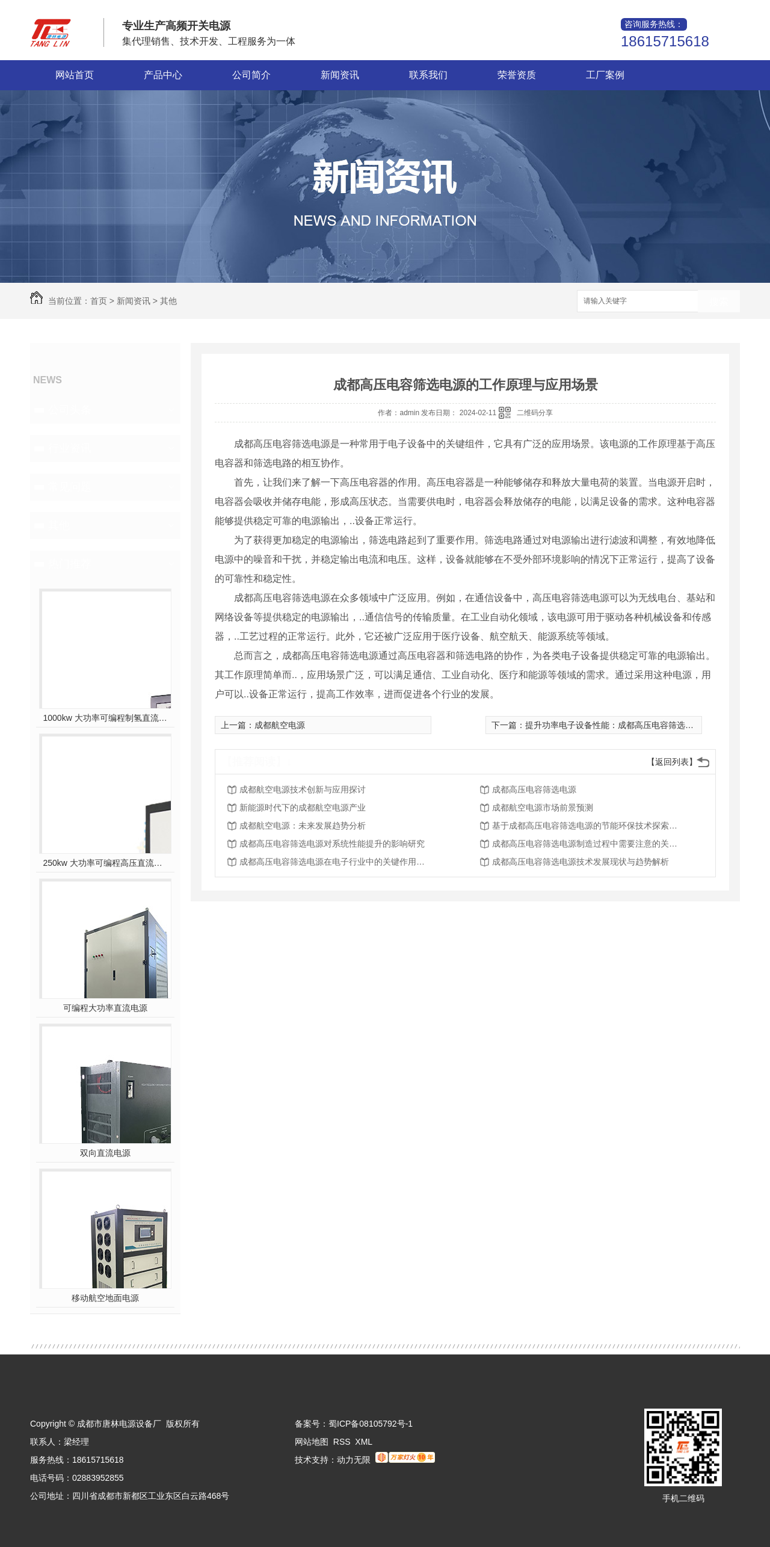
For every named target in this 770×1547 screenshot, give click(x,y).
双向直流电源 (105, 1153)
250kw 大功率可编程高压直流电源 (105, 863)
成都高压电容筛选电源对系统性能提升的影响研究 (332, 843)
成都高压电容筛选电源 (534, 789)
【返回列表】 (672, 762)
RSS (342, 1442)
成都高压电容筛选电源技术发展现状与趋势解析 (580, 861)
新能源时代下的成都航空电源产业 (302, 807)
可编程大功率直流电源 (105, 1008)
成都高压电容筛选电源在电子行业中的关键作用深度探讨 (335, 861)
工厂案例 (605, 75)
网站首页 (74, 75)
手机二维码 (683, 1498)
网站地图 (311, 1442)
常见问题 (69, 487)
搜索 (718, 302)
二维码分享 (535, 413)
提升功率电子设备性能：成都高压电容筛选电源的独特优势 (634, 725)
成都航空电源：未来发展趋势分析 (302, 825)
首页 (98, 301)
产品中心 (163, 75)
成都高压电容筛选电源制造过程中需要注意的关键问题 (588, 843)
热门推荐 (69, 564)
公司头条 (69, 410)
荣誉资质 (516, 75)
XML (363, 1442)
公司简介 (251, 75)
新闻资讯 (340, 75)
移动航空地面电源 (105, 1298)
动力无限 (354, 1460)
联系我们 (428, 75)
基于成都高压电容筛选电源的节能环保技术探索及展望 (588, 825)
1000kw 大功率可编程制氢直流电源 (105, 718)
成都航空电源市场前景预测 (542, 807)
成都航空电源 (279, 725)
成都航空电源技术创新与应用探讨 (302, 789)
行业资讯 (69, 448)
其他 (168, 301)
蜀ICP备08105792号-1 (370, 1423)
